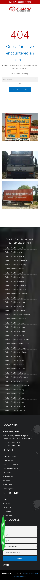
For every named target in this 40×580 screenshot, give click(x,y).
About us (6, 503)
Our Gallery (7, 511)
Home (5, 499)
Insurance (6, 481)
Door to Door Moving (10, 464)
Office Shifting (8, 460)
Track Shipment (8, 489)
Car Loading (7, 472)
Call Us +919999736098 (20, 2)
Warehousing (8, 476)
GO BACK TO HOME (20, 89)
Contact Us (7, 507)
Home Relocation (9, 456)
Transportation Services (11, 468)
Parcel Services (8, 485)
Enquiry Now (7, 515)
